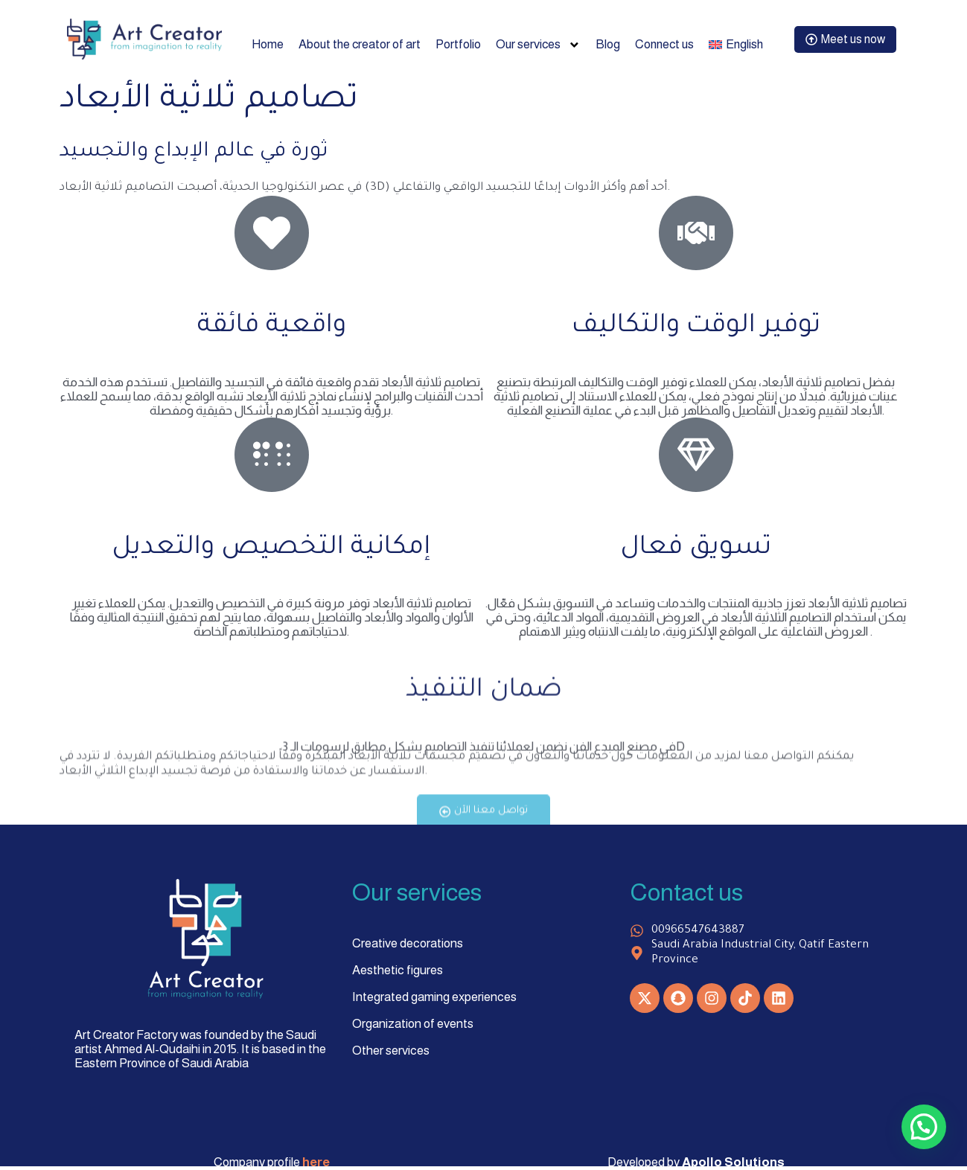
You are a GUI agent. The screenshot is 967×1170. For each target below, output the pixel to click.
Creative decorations (407, 943)
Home (264, 44)
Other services (391, 1050)
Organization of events (412, 1024)
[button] (923, 1127)
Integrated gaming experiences (434, 997)
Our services (537, 45)
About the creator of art (357, 44)
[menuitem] (739, 45)
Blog (608, 44)
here (316, 1163)
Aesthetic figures (397, 970)
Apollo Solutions (733, 1163)
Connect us (666, 44)
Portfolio (456, 44)
